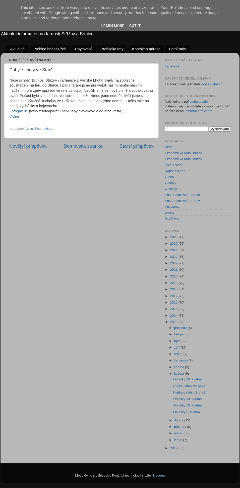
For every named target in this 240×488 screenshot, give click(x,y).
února (178, 433)
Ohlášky (171, 189)
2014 (174, 315)
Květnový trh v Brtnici (189, 392)
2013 (174, 322)
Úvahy (169, 213)
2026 (174, 237)
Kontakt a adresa (146, 49)
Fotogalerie (18, 111)
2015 (174, 309)
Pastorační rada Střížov (182, 201)
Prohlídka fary (112, 49)
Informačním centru (199, 111)
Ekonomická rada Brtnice (183, 153)
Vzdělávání (173, 218)
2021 (174, 269)
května (179, 373)
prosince (181, 328)
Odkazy (170, 183)
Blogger (158, 475)
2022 (174, 263)
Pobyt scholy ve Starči (189, 386)
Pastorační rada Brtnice (182, 195)
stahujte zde (199, 101)
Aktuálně (17, 49)
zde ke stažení (212, 84)
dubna (179, 420)
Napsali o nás (175, 171)
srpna (178, 354)
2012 (174, 448)
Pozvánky (172, 207)
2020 (174, 276)
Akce (29, 129)
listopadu (181, 334)
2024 (174, 250)
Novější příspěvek (28, 146)
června (179, 367)
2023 (174, 257)
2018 (174, 289)
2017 (174, 296)
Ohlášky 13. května (187, 405)
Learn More (112, 26)
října (177, 341)
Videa (14, 116)
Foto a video (44, 129)
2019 (174, 283)
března (179, 427)
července (181, 360)
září (177, 347)
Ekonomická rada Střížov (183, 159)
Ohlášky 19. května (187, 399)
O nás (169, 177)
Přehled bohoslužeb (49, 49)
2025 (174, 243)
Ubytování (83, 49)
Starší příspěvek (137, 146)
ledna (178, 440)
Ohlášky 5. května (186, 412)
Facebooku (173, 66)
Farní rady (177, 49)
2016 (174, 302)
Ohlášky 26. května (187, 379)
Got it (135, 26)
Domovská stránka (83, 146)
